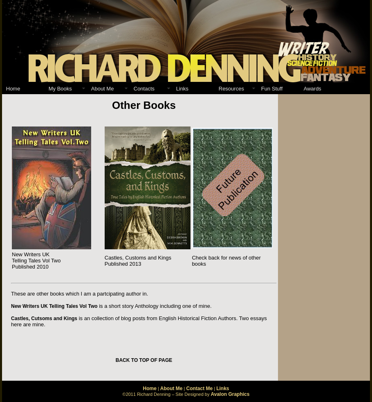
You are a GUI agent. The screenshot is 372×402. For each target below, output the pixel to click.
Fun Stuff (272, 89)
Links (182, 89)
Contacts (144, 89)
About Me (102, 89)
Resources (231, 89)
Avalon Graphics (230, 394)
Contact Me (199, 388)
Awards (312, 89)
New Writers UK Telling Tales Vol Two (54, 306)
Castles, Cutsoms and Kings (44, 318)
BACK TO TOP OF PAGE (144, 360)
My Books (60, 89)
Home (13, 89)
